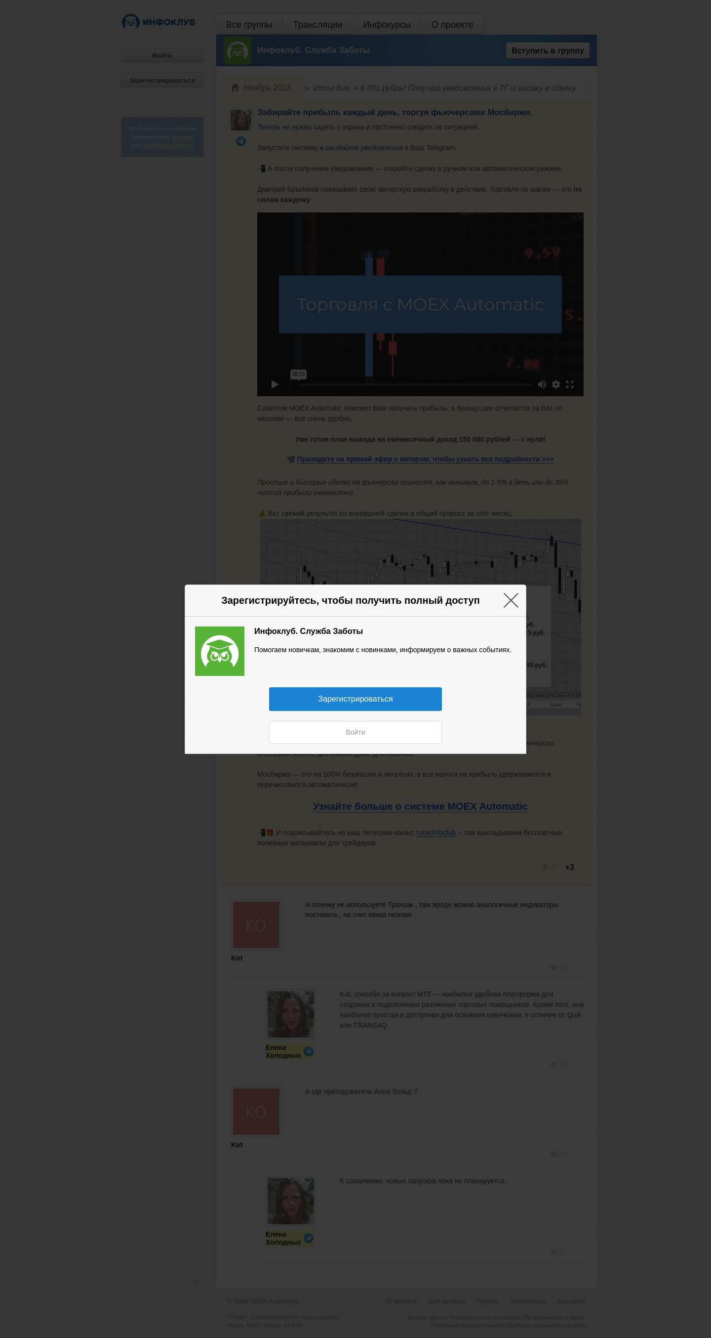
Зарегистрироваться (355, 699)
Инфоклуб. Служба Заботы (308, 631)
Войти (355, 732)
